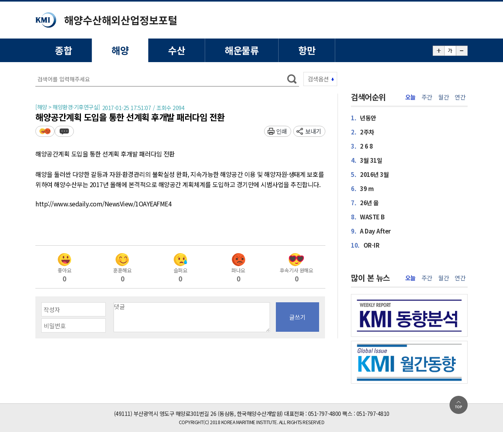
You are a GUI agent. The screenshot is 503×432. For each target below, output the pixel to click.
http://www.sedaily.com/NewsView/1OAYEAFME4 (103, 204)
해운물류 (242, 50)
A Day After (371, 231)
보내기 (313, 131)
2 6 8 (362, 146)
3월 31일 (366, 160)
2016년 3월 (370, 174)
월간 (443, 97)
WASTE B (368, 217)
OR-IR (365, 245)
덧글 (64, 131)
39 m (362, 188)
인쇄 (281, 131)
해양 (120, 50)
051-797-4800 (324, 413)
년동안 (363, 118)
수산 (176, 50)
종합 (63, 50)
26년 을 (365, 203)
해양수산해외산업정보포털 (120, 20)
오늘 (410, 97)
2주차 (362, 132)
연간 (460, 97)
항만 (306, 50)
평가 (45, 131)
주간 (427, 97)
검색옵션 (318, 79)
